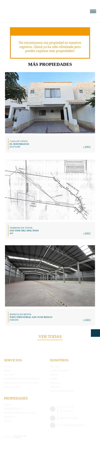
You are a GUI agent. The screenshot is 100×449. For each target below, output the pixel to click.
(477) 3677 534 (66, 407)
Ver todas (50, 336)
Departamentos (13, 408)
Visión (53, 379)
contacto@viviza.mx (72, 425)
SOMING (18, 437)
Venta (7, 366)
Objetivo (55, 383)
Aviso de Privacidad (61, 391)
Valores (55, 387)
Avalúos (9, 375)
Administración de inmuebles (21, 379)
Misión (54, 375)
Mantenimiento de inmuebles (21, 383)
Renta (7, 370)
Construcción (12, 387)
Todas (7, 421)
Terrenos (9, 417)
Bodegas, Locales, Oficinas (20, 413)
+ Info (86, 146)
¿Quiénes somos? (59, 370)
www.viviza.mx (69, 418)
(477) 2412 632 (66, 411)
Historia (55, 366)
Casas (7, 404)
